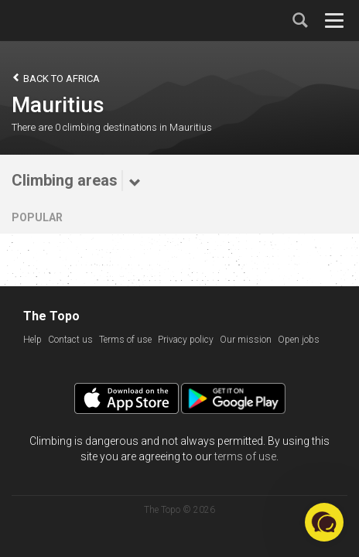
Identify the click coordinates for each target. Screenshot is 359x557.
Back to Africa (56, 77)
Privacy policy (186, 339)
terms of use (245, 456)
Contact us (70, 339)
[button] (324, 522)
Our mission (246, 339)
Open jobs (299, 339)
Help (32, 339)
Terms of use (125, 339)
